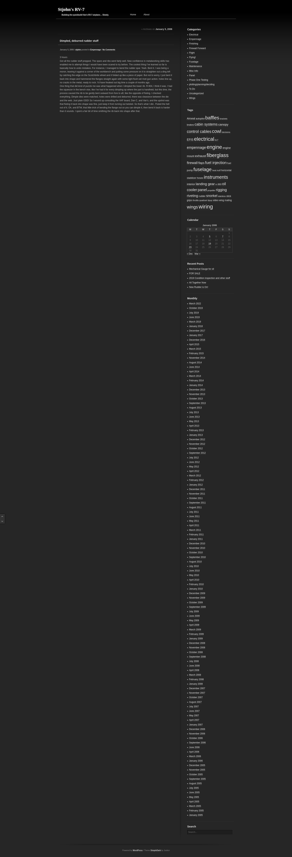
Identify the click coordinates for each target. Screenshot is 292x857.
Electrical (193, 34)
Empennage (95, 50)
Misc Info (193, 71)
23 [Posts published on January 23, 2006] (190, 247)
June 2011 (194, 516)
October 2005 (196, 774)
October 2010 (196, 552)
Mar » (197, 253)
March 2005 (195, 806)
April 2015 (194, 344)
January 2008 (196, 684)
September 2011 (197, 502)
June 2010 (194, 570)
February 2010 (196, 584)
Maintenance (195, 66)
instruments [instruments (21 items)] (216, 177)
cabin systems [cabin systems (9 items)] (206, 124)
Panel (192, 75)
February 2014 (196, 380)
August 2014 (195, 362)
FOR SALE (194, 273)
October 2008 (196, 652)
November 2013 (197, 394)
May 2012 (194, 466)
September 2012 (197, 453)
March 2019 (195, 321)
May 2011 (194, 521)
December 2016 (197, 340)
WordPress (138, 850)
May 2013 (194, 421)
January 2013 (196, 435)
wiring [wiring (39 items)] (206, 206)
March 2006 (195, 756)
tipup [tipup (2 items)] (210, 200)
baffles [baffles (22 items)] (212, 117)
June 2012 (194, 462)
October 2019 (196, 308)
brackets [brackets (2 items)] (223, 119)
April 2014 (194, 371)
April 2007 (194, 720)
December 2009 (197, 593)
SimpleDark (155, 850)
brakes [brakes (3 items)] (190, 125)
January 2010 (196, 588)
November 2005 (197, 769)
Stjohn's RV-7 (71, 9)
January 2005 (196, 815)
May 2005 (194, 797)
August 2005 (195, 783)
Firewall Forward (197, 48)
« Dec (190, 253)
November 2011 (197, 493)
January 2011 (196, 539)
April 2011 (194, 525)
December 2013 (197, 389)
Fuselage (193, 61)
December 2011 (197, 489)
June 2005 (194, 792)
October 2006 (196, 738)
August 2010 (195, 561)
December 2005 (197, 765)
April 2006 (194, 752)
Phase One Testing (198, 80)
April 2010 (194, 580)
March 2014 (195, 376)
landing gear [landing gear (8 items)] (205, 184)
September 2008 (197, 656)
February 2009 (196, 634)
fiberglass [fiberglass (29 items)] (217, 155)
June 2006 (194, 747)
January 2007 (196, 724)
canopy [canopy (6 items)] (223, 124)
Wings (192, 98)
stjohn (78, 50)
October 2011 (196, 498)
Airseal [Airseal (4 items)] (191, 118)
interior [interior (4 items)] (191, 184)
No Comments (109, 50)
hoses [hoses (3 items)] (200, 178)
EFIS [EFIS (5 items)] (190, 139)
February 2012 (196, 480)
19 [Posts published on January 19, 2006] (209, 243)
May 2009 (194, 620)
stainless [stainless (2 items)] (222, 196)
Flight (192, 52)
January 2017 (196, 335)
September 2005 (197, 779)
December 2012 (197, 439)
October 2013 (196, 398)
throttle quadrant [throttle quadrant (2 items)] (200, 200)
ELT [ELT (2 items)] (216, 140)
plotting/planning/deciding (201, 84)
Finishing (193, 43)
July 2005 (194, 788)
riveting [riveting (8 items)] (192, 196)
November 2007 (197, 693)
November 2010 (197, 548)
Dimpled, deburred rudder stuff (79, 40)
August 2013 (195, 407)
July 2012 (194, 457)
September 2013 (197, 403)
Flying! (192, 57)
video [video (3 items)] (215, 200)
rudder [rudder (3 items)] (202, 196)
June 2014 (194, 367)
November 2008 (197, 647)
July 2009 (194, 611)
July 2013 (194, 412)
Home (133, 14)
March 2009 (195, 629)
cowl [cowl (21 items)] (216, 131)
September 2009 (197, 607)
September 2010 (197, 557)
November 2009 (197, 597)
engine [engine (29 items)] (214, 147)
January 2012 (196, 484)
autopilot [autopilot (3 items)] (200, 118)
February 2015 (196, 353)
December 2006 (197, 729)
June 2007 (194, 711)
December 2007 (197, 688)
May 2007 (194, 715)
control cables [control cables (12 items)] (199, 131)
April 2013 (194, 425)
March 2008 (195, 675)
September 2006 (197, 742)
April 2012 (194, 471)
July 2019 (194, 312)
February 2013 (196, 430)
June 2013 (194, 416)
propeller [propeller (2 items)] (211, 190)
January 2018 (196, 326)
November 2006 (197, 733)
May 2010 (194, 575)
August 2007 (195, 702)
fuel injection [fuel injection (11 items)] (216, 162)
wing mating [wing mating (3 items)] (225, 200)
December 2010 (197, 543)
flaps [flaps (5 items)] (201, 163)
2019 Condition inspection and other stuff (209, 278)
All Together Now (197, 282)
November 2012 (197, 444)
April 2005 (194, 801)
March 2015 (195, 349)
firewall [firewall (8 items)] (192, 163)
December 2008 (197, 643)
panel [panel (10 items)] (202, 190)
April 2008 (194, 670)
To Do (192, 89)
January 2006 (196, 760)
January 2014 (196, 385)
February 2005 (196, 810)
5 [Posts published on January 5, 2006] (209, 236)
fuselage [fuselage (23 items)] (202, 169)
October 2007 (196, 697)
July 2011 (194, 512)
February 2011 (196, 534)
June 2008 (194, 665)
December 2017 (197, 330)
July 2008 (194, 661)
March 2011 (195, 530)
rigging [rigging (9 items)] (221, 190)
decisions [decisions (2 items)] (226, 132)
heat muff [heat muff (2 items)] (216, 170)
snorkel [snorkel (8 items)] (211, 196)
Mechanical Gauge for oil (201, 269)
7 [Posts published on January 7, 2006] (222, 236)
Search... (192, 832)
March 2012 (195, 475)
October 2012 (196, 448)
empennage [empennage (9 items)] (196, 148)
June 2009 (194, 616)
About (146, 14)
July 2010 (194, 566)
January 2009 (196, 638)
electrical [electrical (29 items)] (204, 139)
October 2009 (196, 602)
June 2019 (194, 317)
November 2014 (197, 358)
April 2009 (194, 625)
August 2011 (195, 507)
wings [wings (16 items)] (192, 207)
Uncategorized (196, 93)
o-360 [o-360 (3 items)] (218, 184)
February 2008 (196, 679)
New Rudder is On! (198, 287)
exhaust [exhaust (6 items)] (200, 156)
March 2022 (195, 303)
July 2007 (194, 706)
